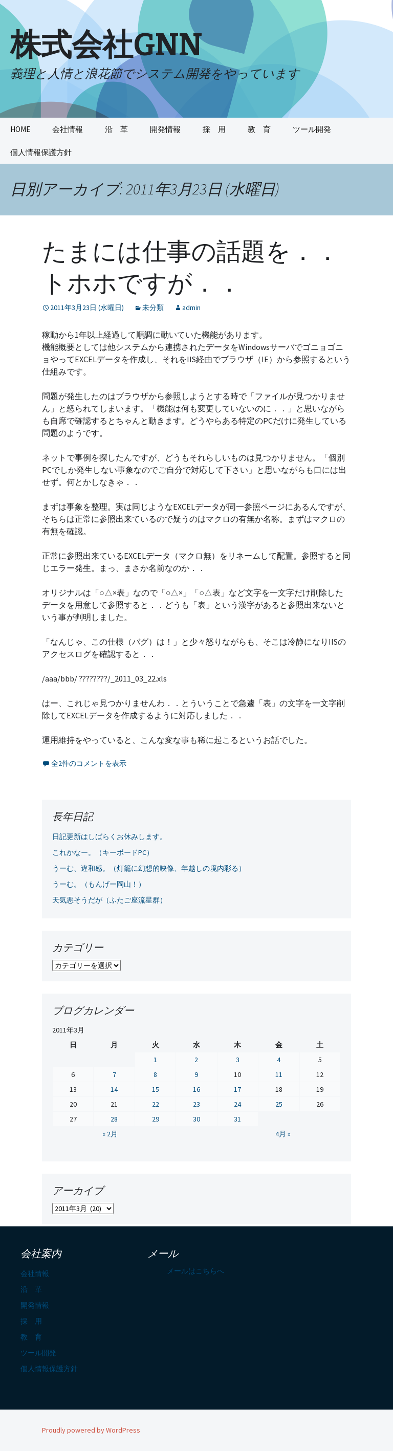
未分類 (153, 307)
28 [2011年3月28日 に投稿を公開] (114, 1119)
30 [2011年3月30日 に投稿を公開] (196, 1119)
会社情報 (67, 129)
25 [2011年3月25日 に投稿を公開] (278, 1104)
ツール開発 (312, 129)
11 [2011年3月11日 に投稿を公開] (278, 1074)
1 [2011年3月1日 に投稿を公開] (155, 1059)
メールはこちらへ (195, 1271)
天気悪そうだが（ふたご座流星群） (109, 900)
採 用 (214, 129)
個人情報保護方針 (41, 152)
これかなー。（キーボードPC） (103, 852)
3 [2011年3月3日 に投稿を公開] (237, 1059)
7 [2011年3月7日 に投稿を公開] (114, 1074)
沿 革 (116, 129)
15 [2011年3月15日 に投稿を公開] (155, 1089)
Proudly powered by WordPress (91, 1430)
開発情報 (165, 129)
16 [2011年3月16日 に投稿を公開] (196, 1089)
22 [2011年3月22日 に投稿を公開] (155, 1104)
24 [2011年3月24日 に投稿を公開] (237, 1104)
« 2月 (110, 1133)
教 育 (259, 129)
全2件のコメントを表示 (88, 763)
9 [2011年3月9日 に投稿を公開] (196, 1074)
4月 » (283, 1133)
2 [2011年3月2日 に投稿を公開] (196, 1059)
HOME (20, 129)
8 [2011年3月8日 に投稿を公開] (155, 1074)
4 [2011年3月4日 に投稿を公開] (278, 1059)
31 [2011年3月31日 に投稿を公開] (237, 1119)
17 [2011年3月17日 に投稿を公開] (237, 1089)
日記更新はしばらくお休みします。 (109, 836)
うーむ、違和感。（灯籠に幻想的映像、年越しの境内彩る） (149, 868)
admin (191, 307)
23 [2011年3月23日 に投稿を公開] (196, 1104)
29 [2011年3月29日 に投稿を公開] (155, 1119)
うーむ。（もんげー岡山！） (98, 884)
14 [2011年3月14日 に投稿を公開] (114, 1089)
